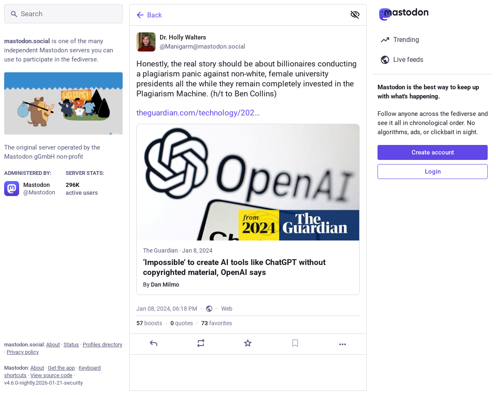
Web (226, 308)
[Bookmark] (295, 343)
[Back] (237, 15)
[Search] (63, 13)
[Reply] (153, 343)
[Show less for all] (355, 15)
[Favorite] (248, 343)
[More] (343, 344)
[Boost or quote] (201, 343)
